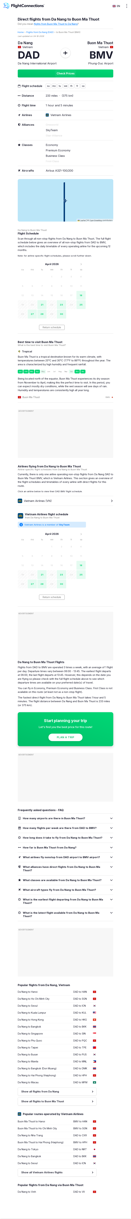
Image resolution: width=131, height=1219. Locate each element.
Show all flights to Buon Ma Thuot (42, 1101)
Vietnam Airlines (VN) (35, 501)
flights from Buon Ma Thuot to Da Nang (56, 23)
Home (21, 32)
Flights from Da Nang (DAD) (40, 32)
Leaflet (82, 221)
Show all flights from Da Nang (40, 1091)
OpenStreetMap (95, 221)
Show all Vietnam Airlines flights (42, 1172)
